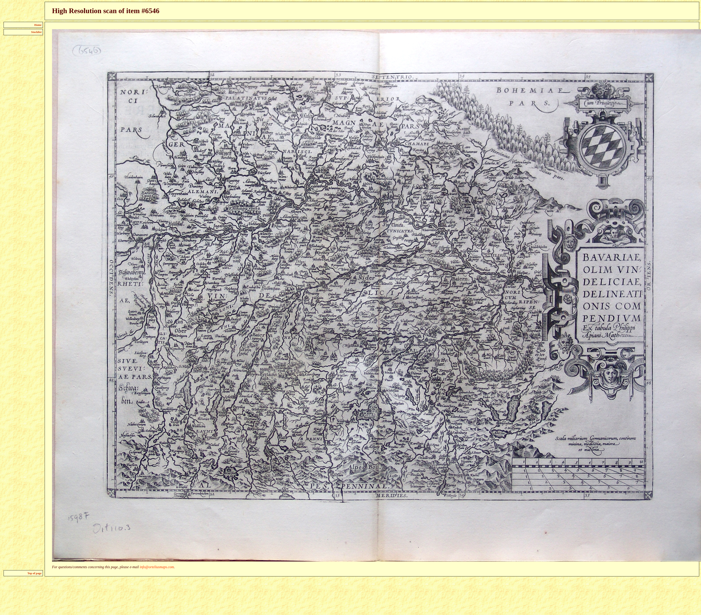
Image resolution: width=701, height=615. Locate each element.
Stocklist (36, 32)
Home (38, 25)
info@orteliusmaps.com (157, 567)
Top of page (34, 573)
